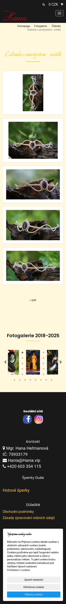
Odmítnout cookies (33, 587)
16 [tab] (43, 359)
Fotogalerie (40, 26)
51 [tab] (41, 380)
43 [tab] (43, 375)
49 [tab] (30, 380)
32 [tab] (33, 370)
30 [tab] (22, 370)
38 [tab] (17, 375)
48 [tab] (25, 380)
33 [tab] (38, 370)
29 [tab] (17, 370)
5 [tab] (33, 353)
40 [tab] (28, 375)
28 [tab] (12, 370)
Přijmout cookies (34, 594)
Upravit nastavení (33, 579)
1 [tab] (12, 353)
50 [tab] (35, 380)
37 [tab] (12, 375)
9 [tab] (54, 353)
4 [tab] (28, 353)
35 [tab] (49, 370)
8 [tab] (49, 353)
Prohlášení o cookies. (18, 570)
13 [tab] (28, 359)
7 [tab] (43, 353)
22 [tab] (28, 364)
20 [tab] (17, 364)
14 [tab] (33, 359)
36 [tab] (54, 370)
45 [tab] (54, 375)
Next (60, 362)
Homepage (23, 26)
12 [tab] (22, 359)
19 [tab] (12, 364)
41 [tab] (33, 375)
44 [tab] (49, 375)
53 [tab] (51, 380)
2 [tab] (17, 353)
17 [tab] (49, 359)
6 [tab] (38, 353)
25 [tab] (43, 364)
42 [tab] (38, 375)
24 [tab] (38, 364)
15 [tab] (38, 359)
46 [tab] (14, 380)
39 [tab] (22, 375)
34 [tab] (43, 370)
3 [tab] (22, 353)
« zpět (33, 300)
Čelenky (56, 26)
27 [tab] (54, 364)
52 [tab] (46, 380)
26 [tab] (49, 364)
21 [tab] (22, 364)
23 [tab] (33, 364)
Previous (5, 362)
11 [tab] (17, 359)
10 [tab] (12, 359)
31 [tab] (28, 370)
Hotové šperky (16, 490)
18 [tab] (54, 359)
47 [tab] (20, 380)
